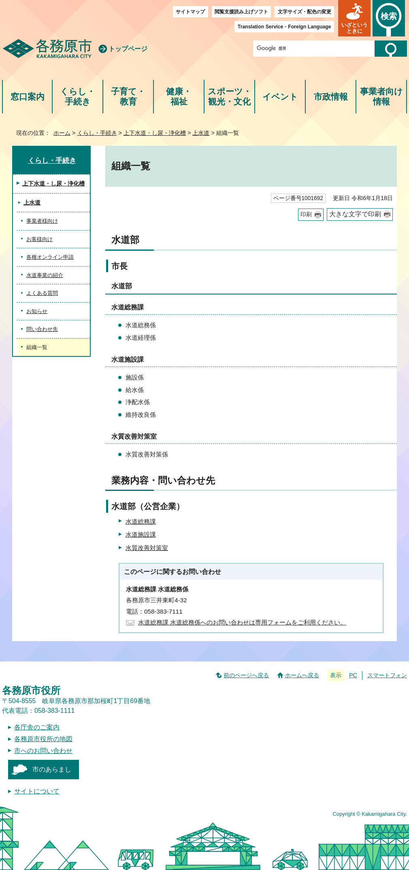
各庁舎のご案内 (37, 727)
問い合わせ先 (42, 329)
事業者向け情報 (381, 97)
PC (353, 675)
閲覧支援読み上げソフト (241, 12)
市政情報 (331, 96)
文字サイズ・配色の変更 (304, 12)
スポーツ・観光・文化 (229, 97)
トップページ (128, 48)
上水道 (200, 133)
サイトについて (37, 791)
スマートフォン (387, 675)
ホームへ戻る (302, 675)
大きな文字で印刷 (355, 214)
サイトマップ (190, 12)
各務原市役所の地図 (43, 739)
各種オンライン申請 (50, 257)
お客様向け (39, 239)
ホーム (61, 133)
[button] (354, 18)
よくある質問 (42, 293)
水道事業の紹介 (44, 275)
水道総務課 (141, 521)
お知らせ (36, 311)
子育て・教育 (128, 97)
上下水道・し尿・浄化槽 (155, 133)
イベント (280, 96)
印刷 (306, 214)
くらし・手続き (77, 97)
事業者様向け (42, 221)
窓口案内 (28, 96)
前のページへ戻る (246, 675)
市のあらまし (51, 769)
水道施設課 (141, 534)
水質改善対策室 (147, 547)
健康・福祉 (179, 97)
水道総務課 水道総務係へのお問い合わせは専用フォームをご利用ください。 (242, 622)
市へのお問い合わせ (43, 750)
